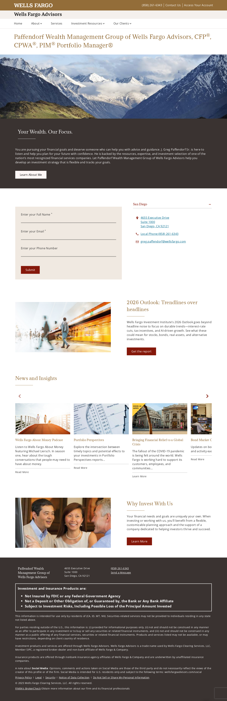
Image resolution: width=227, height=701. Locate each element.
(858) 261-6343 (152, 5)
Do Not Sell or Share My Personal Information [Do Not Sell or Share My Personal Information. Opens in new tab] (121, 677)
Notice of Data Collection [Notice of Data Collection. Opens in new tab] (74, 677)
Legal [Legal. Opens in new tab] (38, 677)
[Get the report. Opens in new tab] (141, 351)
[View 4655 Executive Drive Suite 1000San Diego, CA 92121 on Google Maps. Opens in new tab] (155, 222)
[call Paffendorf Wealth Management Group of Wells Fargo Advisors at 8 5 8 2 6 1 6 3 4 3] (159, 234)
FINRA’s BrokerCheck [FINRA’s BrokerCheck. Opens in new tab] (28, 688)
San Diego (140, 204)
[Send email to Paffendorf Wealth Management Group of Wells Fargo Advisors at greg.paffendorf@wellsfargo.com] (163, 241)
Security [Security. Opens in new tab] (50, 677)
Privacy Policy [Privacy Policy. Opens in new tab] (23, 677)
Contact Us (173, 5)
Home (18, 23)
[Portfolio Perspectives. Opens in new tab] (101, 436)
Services (56, 23)
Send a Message (121, 572)
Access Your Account (198, 5)
